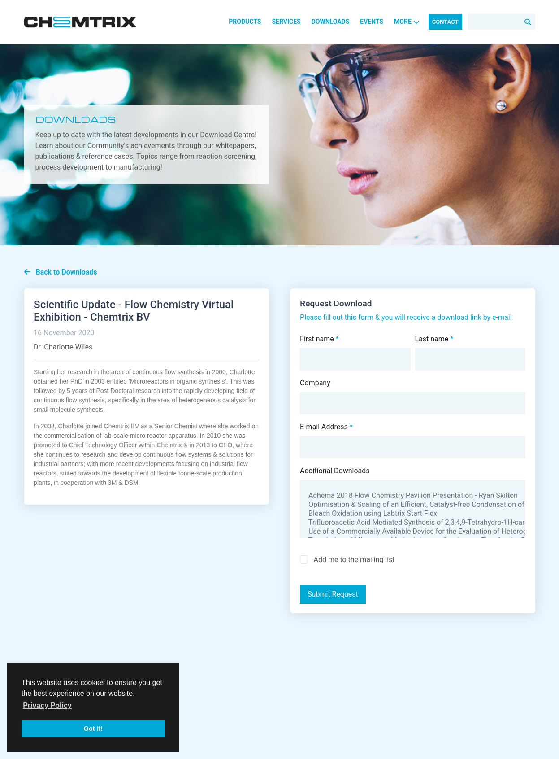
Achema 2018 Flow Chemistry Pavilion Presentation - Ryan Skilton (413, 495)
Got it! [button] (93, 728)
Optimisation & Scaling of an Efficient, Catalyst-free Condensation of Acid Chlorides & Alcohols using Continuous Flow (413, 504)
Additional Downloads (335, 471)
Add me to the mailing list (353, 559)
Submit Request (333, 594)
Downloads (331, 21)
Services (286, 21)
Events (371, 21)
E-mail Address (326, 427)
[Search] (501, 22)
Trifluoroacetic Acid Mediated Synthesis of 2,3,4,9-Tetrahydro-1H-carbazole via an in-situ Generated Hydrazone (413, 522)
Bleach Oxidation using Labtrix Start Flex (413, 513)
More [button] (407, 21)
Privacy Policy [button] (47, 705)
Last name (434, 339)
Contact (445, 21)
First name (319, 339)
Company (315, 383)
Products (245, 21)
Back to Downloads (60, 272)
